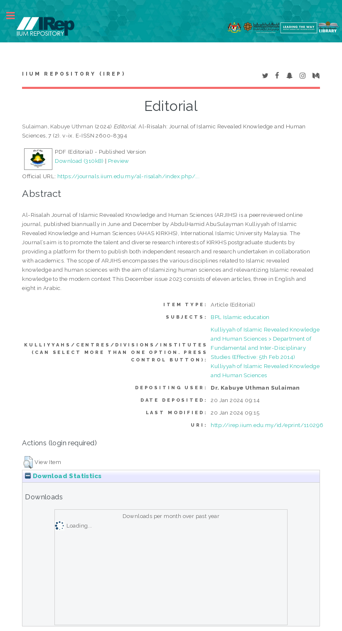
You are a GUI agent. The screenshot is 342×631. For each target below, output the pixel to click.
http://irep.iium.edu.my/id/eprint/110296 (267, 425)
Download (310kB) (79, 160)
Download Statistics (63, 476)
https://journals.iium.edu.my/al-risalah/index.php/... (128, 176)
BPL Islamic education (240, 317)
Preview (118, 160)
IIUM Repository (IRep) (73, 74)
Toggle (15, 15)
